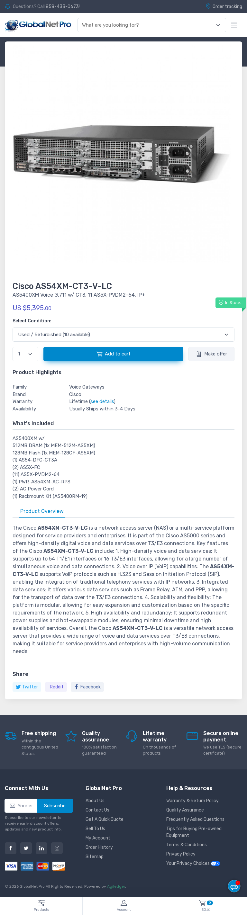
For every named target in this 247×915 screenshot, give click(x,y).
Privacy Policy (181, 854)
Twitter (27, 687)
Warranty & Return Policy (192, 800)
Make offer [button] (211, 354)
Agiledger (116, 886)
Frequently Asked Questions (195, 819)
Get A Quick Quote (105, 819)
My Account (98, 838)
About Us (95, 800)
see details (102, 401)
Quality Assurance (185, 810)
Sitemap (95, 856)
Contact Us (97, 810)
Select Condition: (32, 321)
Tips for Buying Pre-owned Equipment (194, 832)
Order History (99, 847)
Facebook (87, 687)
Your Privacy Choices (193, 863)
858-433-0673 (62, 6)
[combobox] (148, 25)
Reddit (57, 687)
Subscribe (55, 806)
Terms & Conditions (186, 845)
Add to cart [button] (113, 354)
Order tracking (224, 6)
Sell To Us (95, 828)
